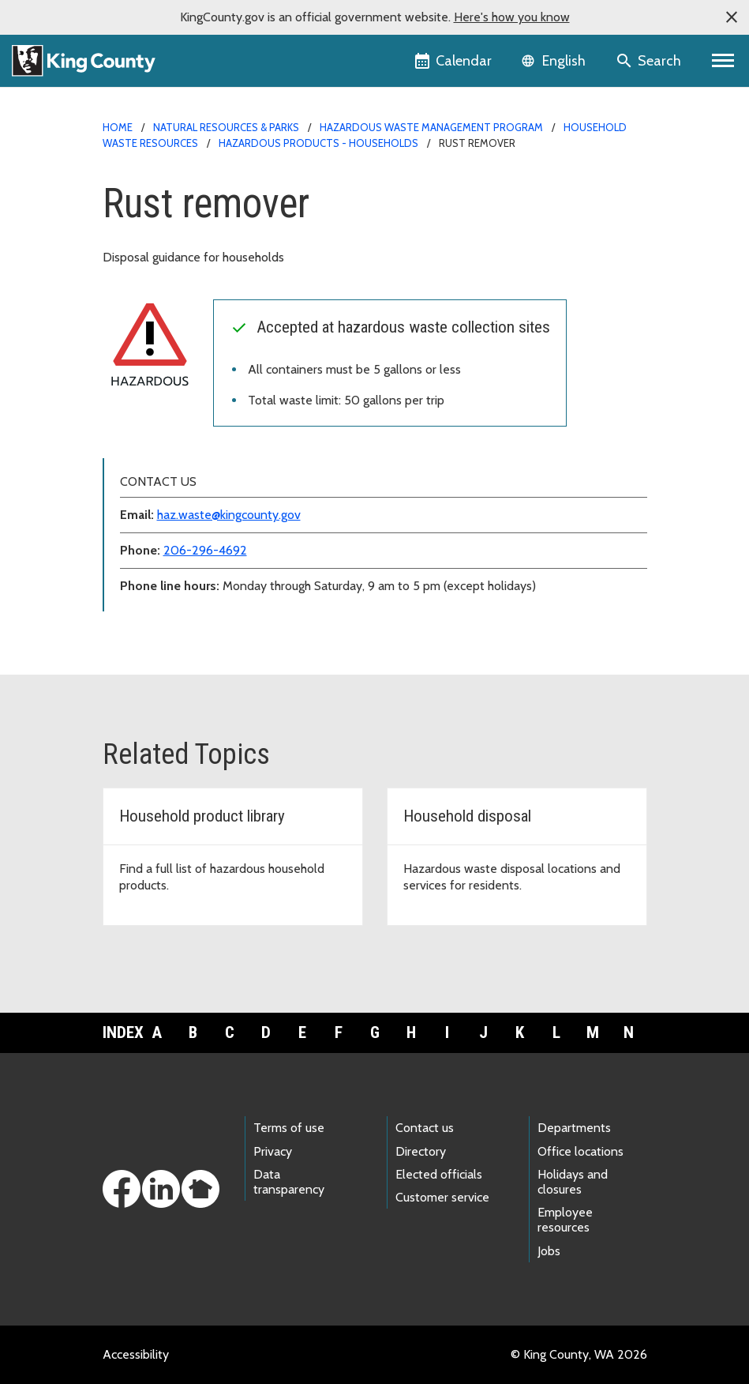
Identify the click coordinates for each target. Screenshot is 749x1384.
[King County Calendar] (454, 61)
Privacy (272, 1151)
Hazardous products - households (318, 143)
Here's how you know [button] (512, 16)
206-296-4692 (205, 550)
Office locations (580, 1151)
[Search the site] (650, 61)
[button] (731, 17)
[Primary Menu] (723, 61)
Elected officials (438, 1174)
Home (118, 127)
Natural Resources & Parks (226, 127)
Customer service (442, 1197)
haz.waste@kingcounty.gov (229, 514)
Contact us (424, 1127)
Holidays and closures (572, 1182)
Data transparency (288, 1182)
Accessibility (136, 1354)
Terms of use (288, 1127)
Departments (574, 1127)
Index (121, 1032)
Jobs (548, 1250)
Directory (420, 1151)
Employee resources (565, 1220)
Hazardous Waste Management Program (431, 127)
